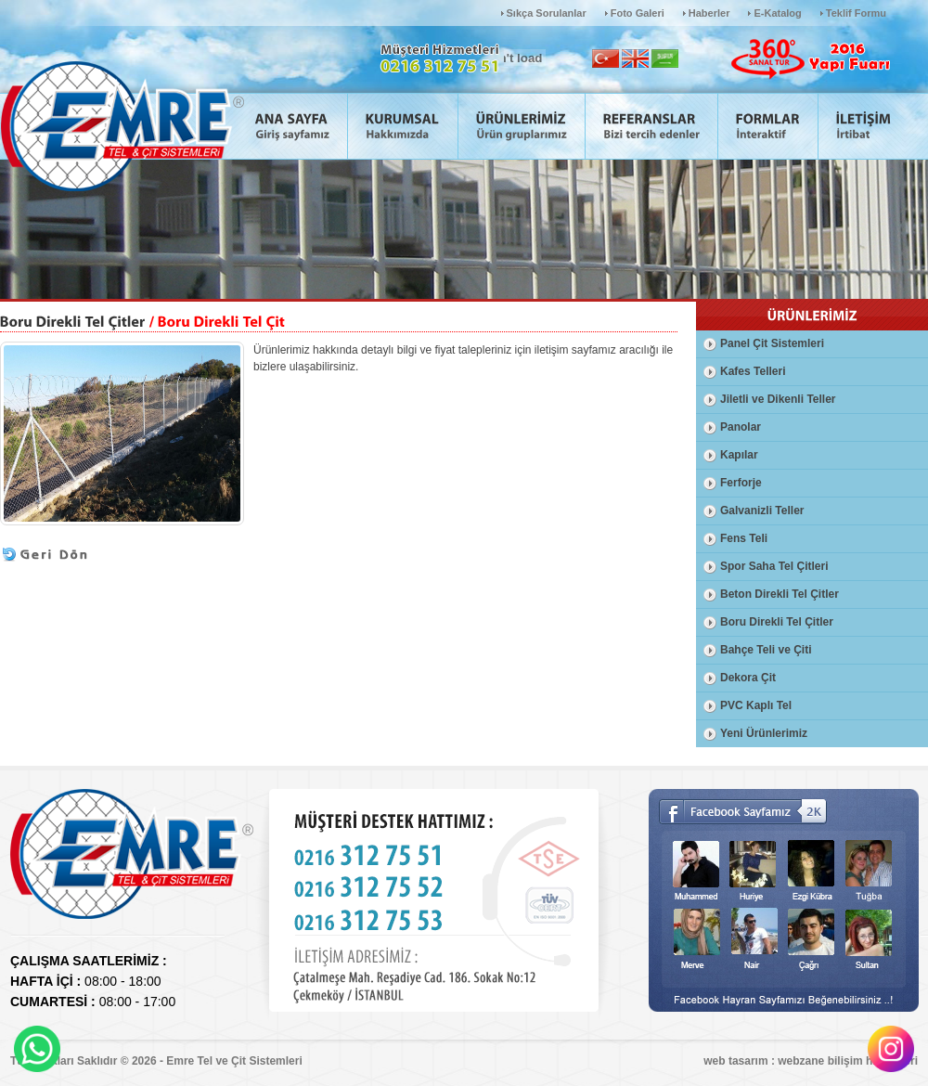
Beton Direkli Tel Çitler (779, 594)
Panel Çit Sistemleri (772, 343)
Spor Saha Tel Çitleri (774, 566)
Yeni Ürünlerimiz (763, 733)
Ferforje (741, 482)
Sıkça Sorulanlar (546, 13)
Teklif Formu (856, 13)
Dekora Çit (748, 677)
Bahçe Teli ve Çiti (765, 649)
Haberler (709, 13)
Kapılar (739, 454)
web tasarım (735, 1060)
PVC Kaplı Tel (756, 705)
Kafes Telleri (752, 371)
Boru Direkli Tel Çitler (776, 621)
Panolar (740, 426)
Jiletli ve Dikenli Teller (778, 399)
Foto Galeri (637, 13)
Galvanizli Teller (762, 510)
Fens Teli (743, 538)
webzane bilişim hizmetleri (848, 1060)
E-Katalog (777, 13)
